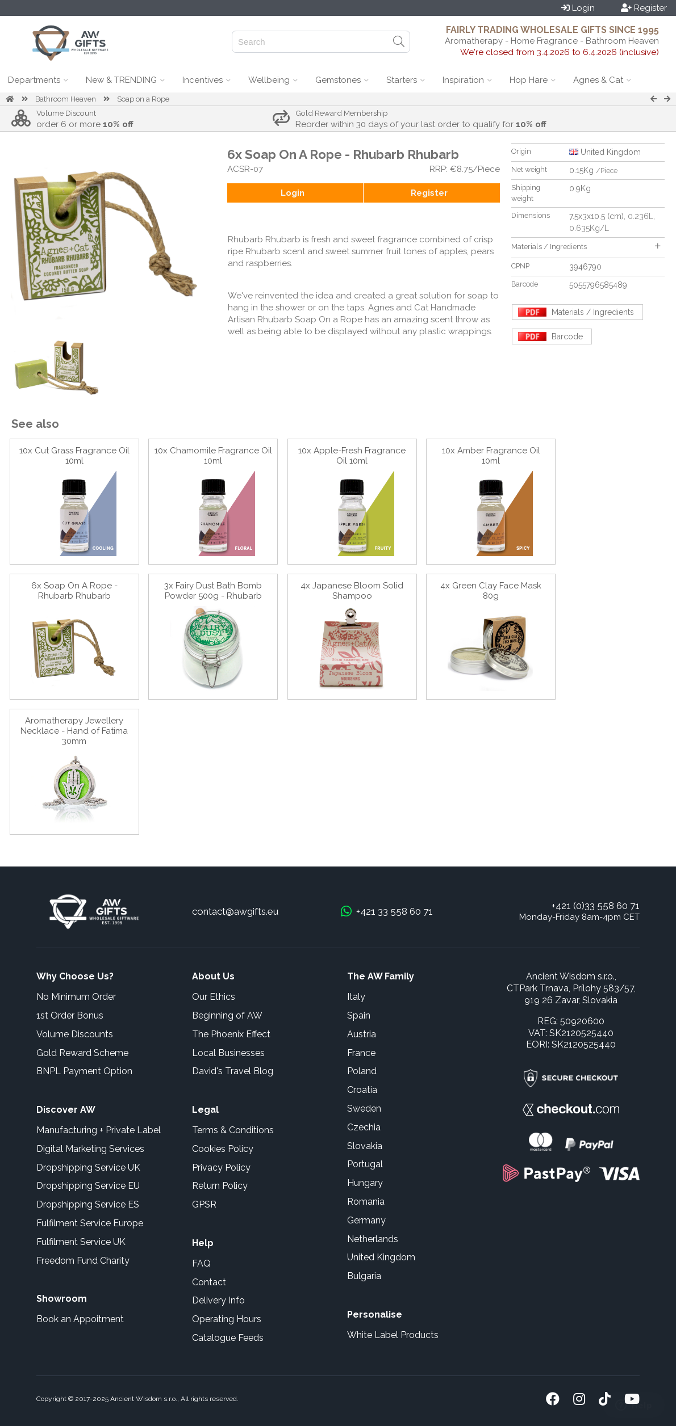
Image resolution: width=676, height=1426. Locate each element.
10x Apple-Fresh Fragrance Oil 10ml (352, 455)
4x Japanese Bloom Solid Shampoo (352, 591)
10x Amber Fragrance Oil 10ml (491, 455)
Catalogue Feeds (228, 1337)
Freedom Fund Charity (83, 1260)
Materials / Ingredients (585, 246)
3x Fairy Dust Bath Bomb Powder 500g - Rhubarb (213, 591)
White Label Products (393, 1335)
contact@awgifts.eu (235, 911)
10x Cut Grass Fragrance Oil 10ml (74, 455)
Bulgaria (364, 1276)
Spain (358, 1015)
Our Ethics (213, 996)
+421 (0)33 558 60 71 (596, 905)
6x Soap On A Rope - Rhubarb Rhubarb (74, 591)
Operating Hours (226, 1319)
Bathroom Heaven (65, 99)
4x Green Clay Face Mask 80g (490, 591)
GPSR (204, 1204)
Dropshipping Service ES (87, 1204)
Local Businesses (228, 1053)
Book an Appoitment (80, 1319)
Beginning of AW (227, 1015)
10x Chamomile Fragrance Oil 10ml (213, 455)
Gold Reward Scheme (82, 1053)
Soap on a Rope (143, 99)
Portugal (365, 1164)
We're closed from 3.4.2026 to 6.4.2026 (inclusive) (559, 52)
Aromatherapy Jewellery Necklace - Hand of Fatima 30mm (74, 731)
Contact (209, 1282)
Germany (366, 1220)
